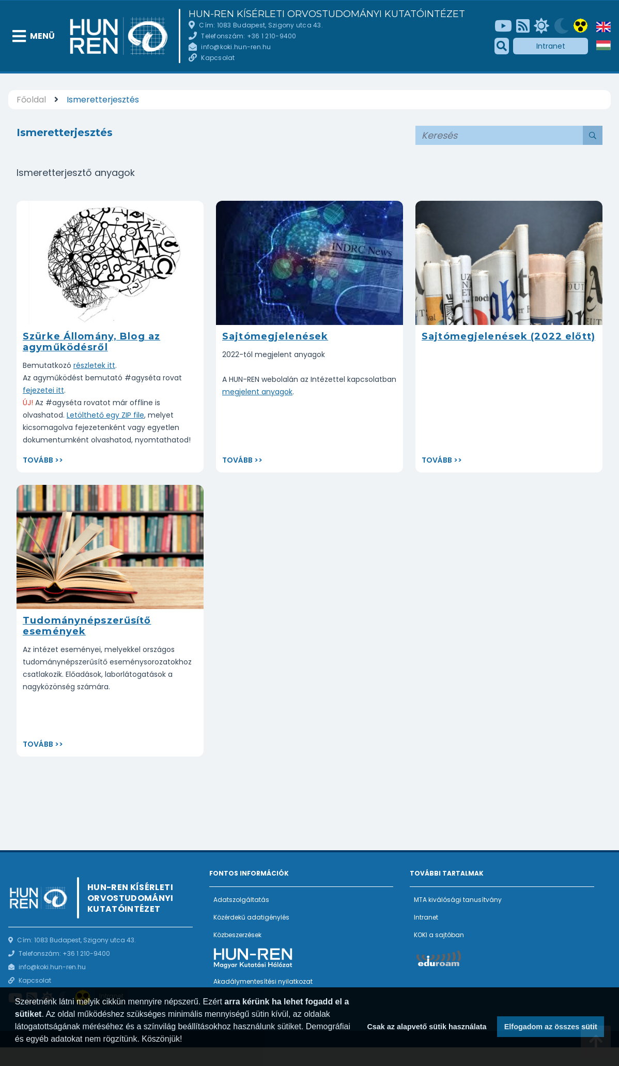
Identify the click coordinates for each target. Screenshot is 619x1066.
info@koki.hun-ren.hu (236, 46)
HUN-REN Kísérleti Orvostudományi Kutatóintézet (327, 14)
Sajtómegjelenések (275, 336)
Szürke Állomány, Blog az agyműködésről (91, 342)
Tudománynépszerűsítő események (87, 626)
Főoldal (31, 99)
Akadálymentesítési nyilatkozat (263, 981)
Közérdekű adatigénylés (251, 917)
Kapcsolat (218, 57)
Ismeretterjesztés (103, 99)
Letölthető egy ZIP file (105, 415)
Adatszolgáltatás (241, 899)
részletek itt (94, 365)
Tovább (38, 460)
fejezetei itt (43, 390)
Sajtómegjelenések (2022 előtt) (508, 336)
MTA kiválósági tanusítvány (458, 899)
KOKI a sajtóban (439, 934)
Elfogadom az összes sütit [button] (550, 1027)
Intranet (550, 46)
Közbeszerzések (237, 934)
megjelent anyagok (257, 392)
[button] (16, 1052)
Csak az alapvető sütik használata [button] (426, 1027)
